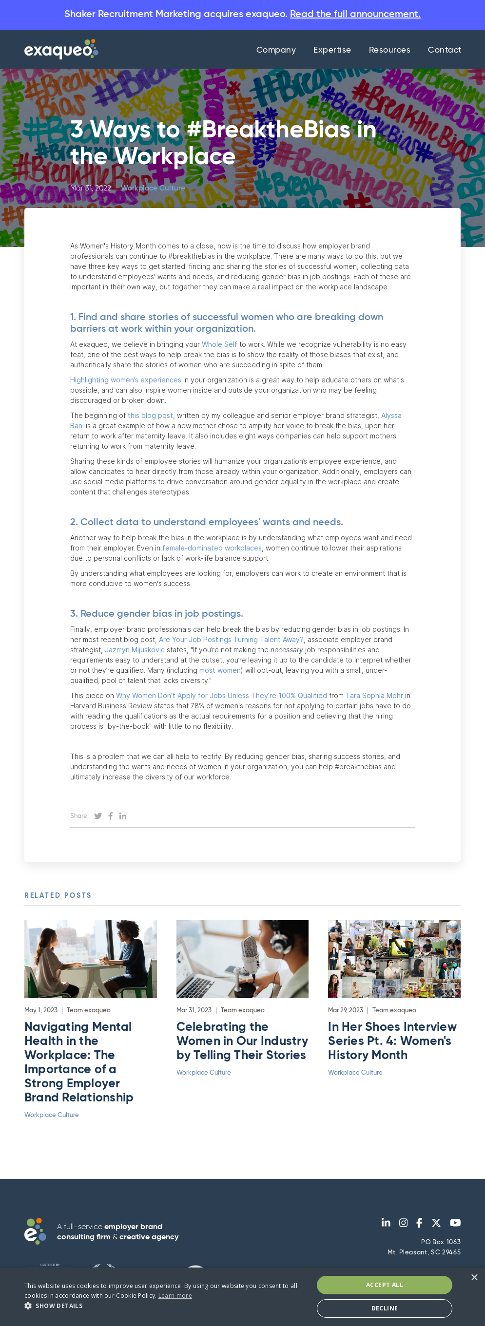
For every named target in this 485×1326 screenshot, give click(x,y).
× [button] (474, 1278)
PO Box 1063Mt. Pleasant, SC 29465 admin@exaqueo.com (424, 1257)
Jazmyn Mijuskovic (134, 649)
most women (220, 670)
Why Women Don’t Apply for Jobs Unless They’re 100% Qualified (220, 695)
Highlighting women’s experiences (125, 380)
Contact (445, 50)
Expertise (332, 50)
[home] (58, 49)
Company (276, 50)
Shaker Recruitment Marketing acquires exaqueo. (242, 14)
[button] (164, 1306)
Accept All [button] (384, 1285)
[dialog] (242, 1297)
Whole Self (220, 344)
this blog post (149, 415)
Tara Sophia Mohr (373, 695)
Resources (390, 50)
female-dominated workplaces (211, 548)
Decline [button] (384, 1308)
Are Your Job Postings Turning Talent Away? (230, 639)
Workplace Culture (153, 188)
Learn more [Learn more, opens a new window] (175, 1295)
